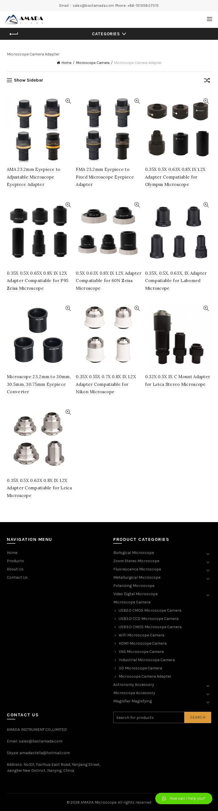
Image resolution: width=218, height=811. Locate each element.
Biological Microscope (133, 552)
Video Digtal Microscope (135, 593)
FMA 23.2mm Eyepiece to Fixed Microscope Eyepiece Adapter (105, 177)
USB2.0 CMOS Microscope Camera (150, 610)
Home (67, 63)
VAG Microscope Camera (141, 651)
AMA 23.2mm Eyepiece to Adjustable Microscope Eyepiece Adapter (33, 177)
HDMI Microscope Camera (143, 643)
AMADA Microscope (98, 802)
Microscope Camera (93, 63)
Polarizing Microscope (133, 585)
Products (15, 560)
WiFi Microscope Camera (141, 635)
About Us (15, 569)
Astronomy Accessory (133, 684)
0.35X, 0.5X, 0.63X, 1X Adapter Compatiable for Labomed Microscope (176, 280)
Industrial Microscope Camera (147, 659)
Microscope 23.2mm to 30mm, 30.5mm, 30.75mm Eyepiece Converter (39, 384)
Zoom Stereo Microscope (136, 560)
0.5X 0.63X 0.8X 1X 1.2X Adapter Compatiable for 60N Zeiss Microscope (108, 280)
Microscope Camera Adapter (145, 676)
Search (197, 717)
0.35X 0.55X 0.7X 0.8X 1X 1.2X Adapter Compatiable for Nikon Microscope (106, 384)
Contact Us (17, 577)
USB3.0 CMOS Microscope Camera (150, 626)
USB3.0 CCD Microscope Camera (149, 618)
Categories (106, 33)
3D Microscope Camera (140, 668)
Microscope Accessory (134, 692)
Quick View (68, 101)
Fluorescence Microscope (137, 569)
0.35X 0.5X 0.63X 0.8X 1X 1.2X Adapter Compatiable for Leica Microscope (39, 488)
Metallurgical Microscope (136, 577)
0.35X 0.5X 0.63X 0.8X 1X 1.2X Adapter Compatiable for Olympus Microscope (175, 177)
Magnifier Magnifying (132, 701)
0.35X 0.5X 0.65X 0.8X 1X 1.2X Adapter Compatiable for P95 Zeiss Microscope (37, 280)
